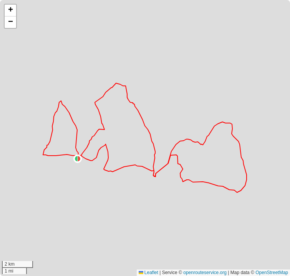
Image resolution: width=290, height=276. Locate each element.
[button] (77, 158)
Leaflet (148, 272)
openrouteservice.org (205, 272)
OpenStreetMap (271, 272)
